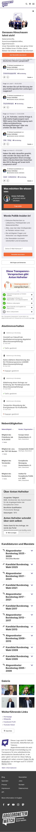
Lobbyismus (12, 177)
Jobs (20, 781)
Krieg (9, 140)
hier (33, 318)
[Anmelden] (30, 4)
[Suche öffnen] (26, 4)
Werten (4, 764)
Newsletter (23, 777)
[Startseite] (8, 4)
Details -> (30, 77)
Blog (3, 777)
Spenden (5, 781)
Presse (4, 784)
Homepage (8, 717)
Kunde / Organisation (27, 429)
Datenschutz (23, 788)
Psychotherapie (8, 103)
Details (5, 442)
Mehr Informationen (9, 768)
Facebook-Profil (9, 722)
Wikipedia (7, 719)
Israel (5, 177)
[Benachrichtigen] (7, 77)
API (3, 792)
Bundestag (21, 73)
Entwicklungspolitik (9, 73)
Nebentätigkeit (8, 429)
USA (4, 140)
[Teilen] (4, 77)
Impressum (6, 788)
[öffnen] (33, 4)
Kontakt (21, 784)
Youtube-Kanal (9, 725)
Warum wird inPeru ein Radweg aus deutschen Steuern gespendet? (17, 60)
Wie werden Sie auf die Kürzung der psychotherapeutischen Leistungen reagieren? (18, 89)
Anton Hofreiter (12, 67)
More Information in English (12, 798)
